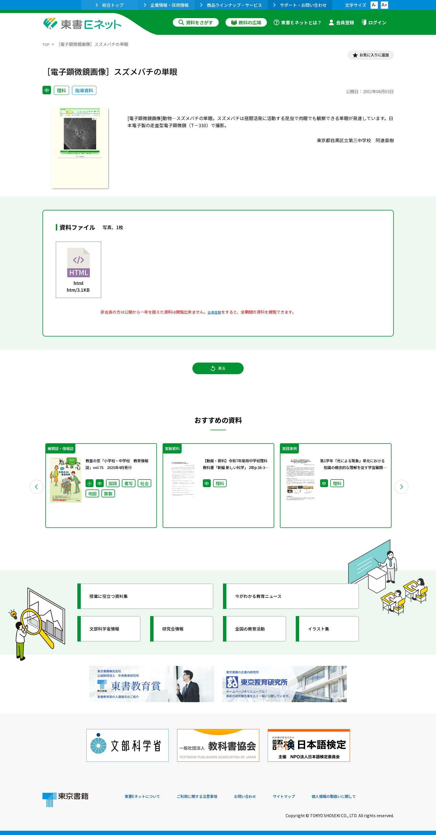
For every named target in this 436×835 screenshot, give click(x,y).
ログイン (373, 22)
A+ (384, 5)
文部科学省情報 (110, 639)
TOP (46, 44)
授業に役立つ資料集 (115, 606)
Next (402, 494)
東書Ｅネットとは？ (298, 22)
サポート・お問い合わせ (300, 5)
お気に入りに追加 (369, 56)
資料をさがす (195, 22)
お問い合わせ (265, 796)
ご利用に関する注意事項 (210, 796)
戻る (218, 374)
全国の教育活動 (255, 639)
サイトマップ (309, 796)
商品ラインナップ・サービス (231, 5)
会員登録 (341, 22)
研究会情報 (177, 639)
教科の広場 (246, 22)
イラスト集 (323, 639)
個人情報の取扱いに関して (366, 796)
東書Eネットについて (146, 796)
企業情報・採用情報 (166, 5)
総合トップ (110, 5)
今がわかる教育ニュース (265, 606)
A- (374, 5)
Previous (34, 494)
